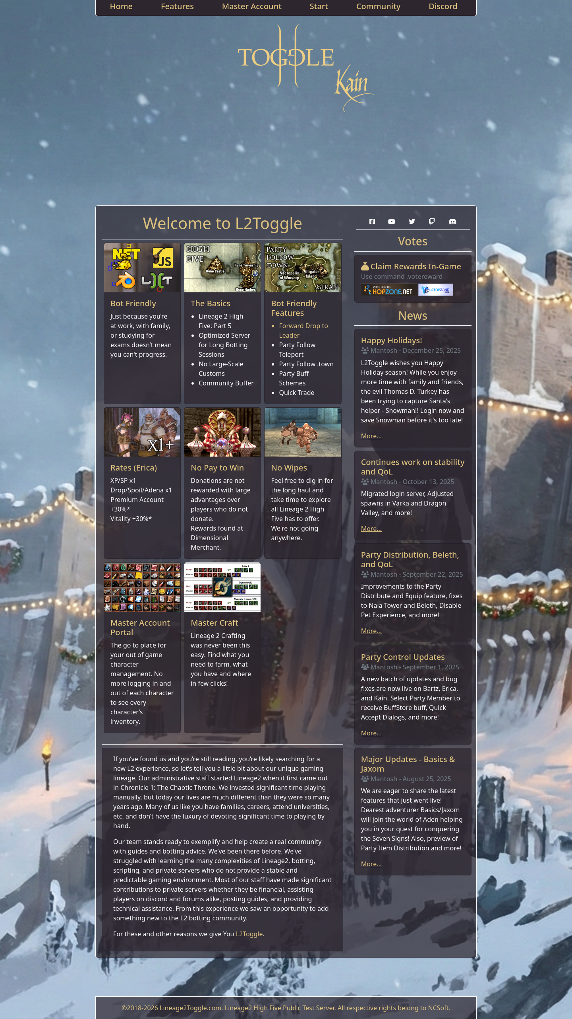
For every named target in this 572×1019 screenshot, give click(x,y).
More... (371, 436)
